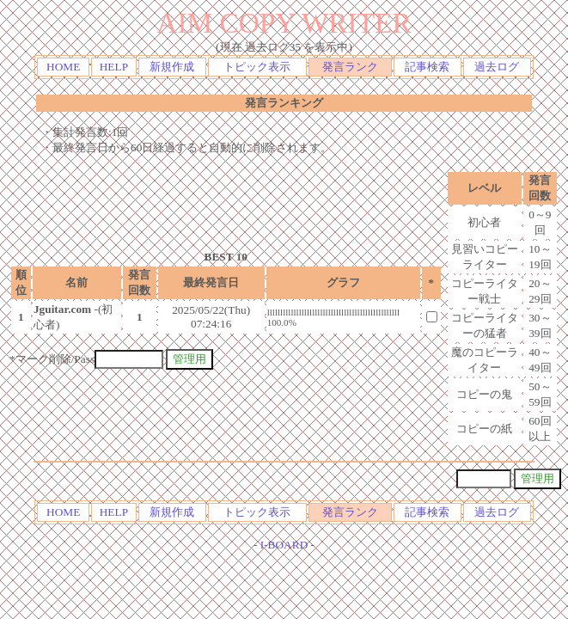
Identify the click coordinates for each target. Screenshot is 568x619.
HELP (114, 66)
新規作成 (172, 66)
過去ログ (496, 66)
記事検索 (427, 66)
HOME (63, 66)
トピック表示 (256, 66)
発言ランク (350, 66)
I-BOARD (284, 544)
